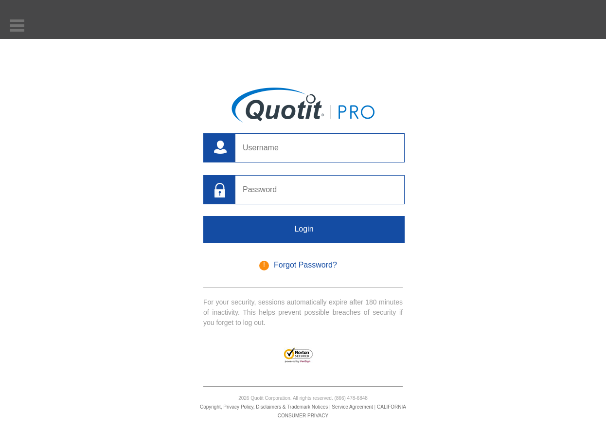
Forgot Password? (305, 265)
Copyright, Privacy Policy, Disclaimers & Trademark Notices (264, 407)
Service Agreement (352, 407)
